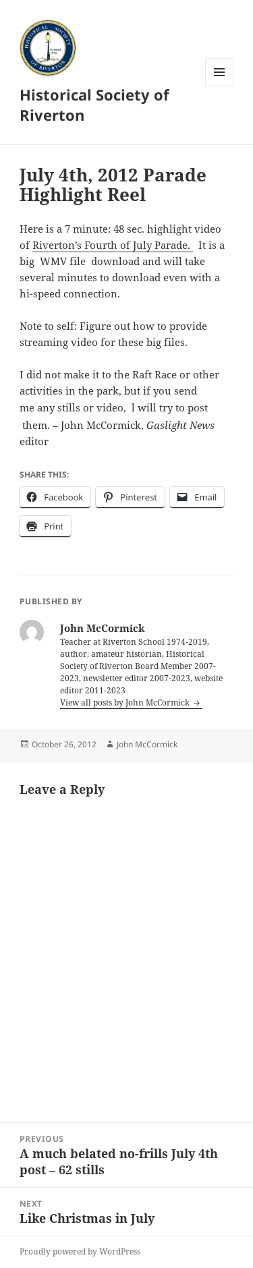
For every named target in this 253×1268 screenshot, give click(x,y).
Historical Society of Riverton (94, 104)
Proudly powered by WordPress (80, 1251)
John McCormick (147, 744)
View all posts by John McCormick (126, 702)
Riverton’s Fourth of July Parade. (112, 245)
